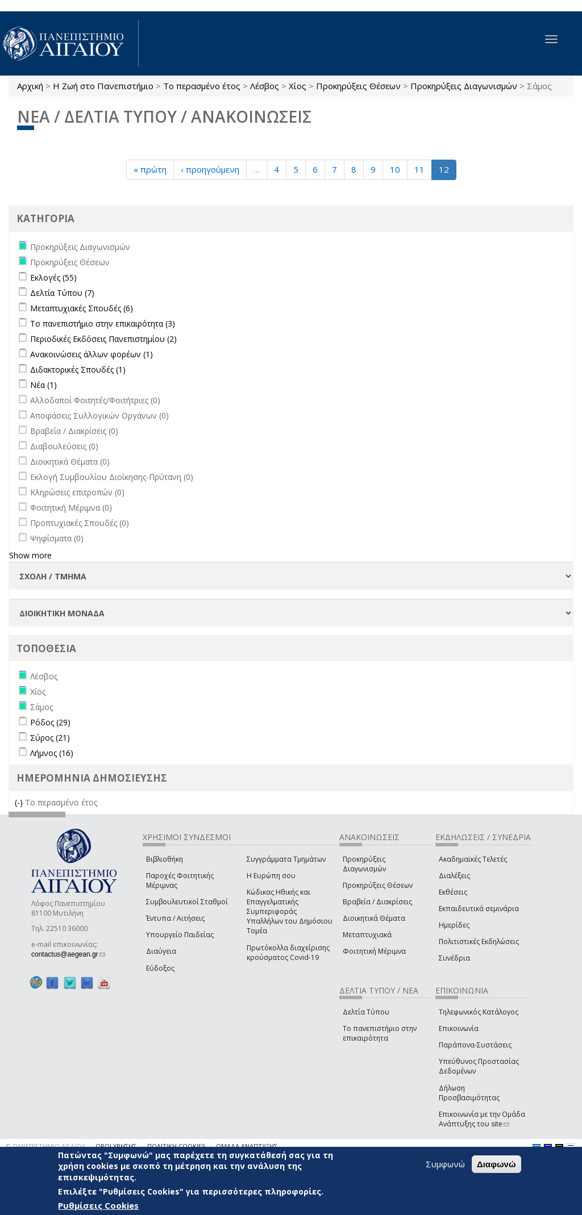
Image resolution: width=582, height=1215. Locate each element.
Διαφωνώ (496, 1164)
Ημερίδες (454, 925)
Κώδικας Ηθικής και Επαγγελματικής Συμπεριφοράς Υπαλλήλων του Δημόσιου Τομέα (289, 911)
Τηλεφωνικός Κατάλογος (478, 1012)
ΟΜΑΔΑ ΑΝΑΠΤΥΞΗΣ (246, 1146)
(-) (20, 802)
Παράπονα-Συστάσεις (475, 1045)
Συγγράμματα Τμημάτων (286, 859)
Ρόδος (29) (50, 722)
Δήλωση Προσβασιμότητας (469, 1093)
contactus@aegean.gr (68, 954)
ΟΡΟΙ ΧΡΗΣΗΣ (115, 1146)
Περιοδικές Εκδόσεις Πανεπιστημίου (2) (103, 338)
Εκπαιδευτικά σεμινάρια (479, 908)
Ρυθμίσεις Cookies (98, 1205)
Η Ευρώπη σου (271, 875)
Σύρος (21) (50, 737)
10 (395, 169)
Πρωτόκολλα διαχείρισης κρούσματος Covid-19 (288, 952)
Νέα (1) (43, 384)
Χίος (297, 85)
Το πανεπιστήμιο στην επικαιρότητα (380, 1033)
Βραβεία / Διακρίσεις (377, 902)
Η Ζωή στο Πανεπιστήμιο (103, 85)
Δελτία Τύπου (366, 1012)
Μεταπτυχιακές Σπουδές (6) (81, 308)
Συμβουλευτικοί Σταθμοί (187, 902)
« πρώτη (150, 169)
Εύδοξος (160, 968)
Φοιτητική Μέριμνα (374, 951)
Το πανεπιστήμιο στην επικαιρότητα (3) (102, 323)
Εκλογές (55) (53, 277)
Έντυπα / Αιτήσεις (175, 918)
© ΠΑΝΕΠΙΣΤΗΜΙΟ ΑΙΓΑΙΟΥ (45, 1146)
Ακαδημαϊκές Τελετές (473, 859)
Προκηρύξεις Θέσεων (358, 85)
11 (419, 169)
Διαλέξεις (454, 875)
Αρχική (30, 85)
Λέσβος (264, 85)
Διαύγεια (161, 951)
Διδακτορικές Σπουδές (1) (78, 369)
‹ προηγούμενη (210, 169)
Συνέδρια (454, 958)
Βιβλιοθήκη (164, 859)
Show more (30, 555)
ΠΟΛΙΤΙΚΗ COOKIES (176, 1146)
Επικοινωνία (459, 1028)
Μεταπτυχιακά (367, 935)
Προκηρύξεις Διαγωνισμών (463, 85)
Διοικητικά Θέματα (374, 918)
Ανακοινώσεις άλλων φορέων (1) (91, 354)
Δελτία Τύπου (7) (62, 292)
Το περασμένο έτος (201, 85)
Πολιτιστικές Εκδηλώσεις (479, 941)
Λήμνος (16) (51, 753)
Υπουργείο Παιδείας (180, 935)
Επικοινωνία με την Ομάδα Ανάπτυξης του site (482, 1119)
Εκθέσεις (453, 892)
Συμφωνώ (445, 1164)
